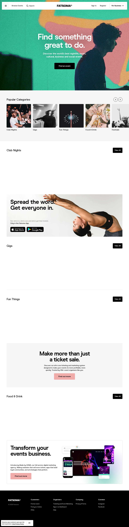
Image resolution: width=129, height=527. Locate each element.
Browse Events (17, 6)
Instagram (101, 504)
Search (30, 6)
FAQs (32, 510)
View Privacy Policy (18, 524)
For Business (118, 6)
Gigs (35, 130)
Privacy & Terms (81, 504)
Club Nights (12, 130)
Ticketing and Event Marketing (63, 504)
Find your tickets (36, 507)
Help (54, 510)
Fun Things (63, 130)
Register (103, 6)
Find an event (64, 66)
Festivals (115, 130)
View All (118, 150)
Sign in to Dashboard (59, 507)
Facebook (101, 507)
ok (29, 523)
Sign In (93, 6)
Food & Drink (91, 130)
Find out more (64, 376)
